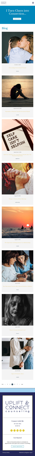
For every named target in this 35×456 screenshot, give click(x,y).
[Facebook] (11, 430)
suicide (17, 114)
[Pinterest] (23, 430)
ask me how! (17, 18)
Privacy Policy (6, 452)
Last (22, 384)
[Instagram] (14, 430)
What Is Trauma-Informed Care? (17, 330)
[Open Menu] (33, 3)
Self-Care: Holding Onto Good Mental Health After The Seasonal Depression (17, 155)
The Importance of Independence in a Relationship (17, 242)
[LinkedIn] (17, 430)
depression (17, 158)
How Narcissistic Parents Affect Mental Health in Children (17, 286)
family (17, 289)
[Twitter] (20, 430)
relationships (17, 202)
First (2, 384)
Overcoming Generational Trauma (17, 67)
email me (17, 426)
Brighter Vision (28, 452)
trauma (17, 71)
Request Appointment (18, 446)
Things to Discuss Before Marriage (17, 198)
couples (17, 246)
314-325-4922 (17, 423)
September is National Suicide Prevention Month (17, 111)
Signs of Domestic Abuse (17, 373)
